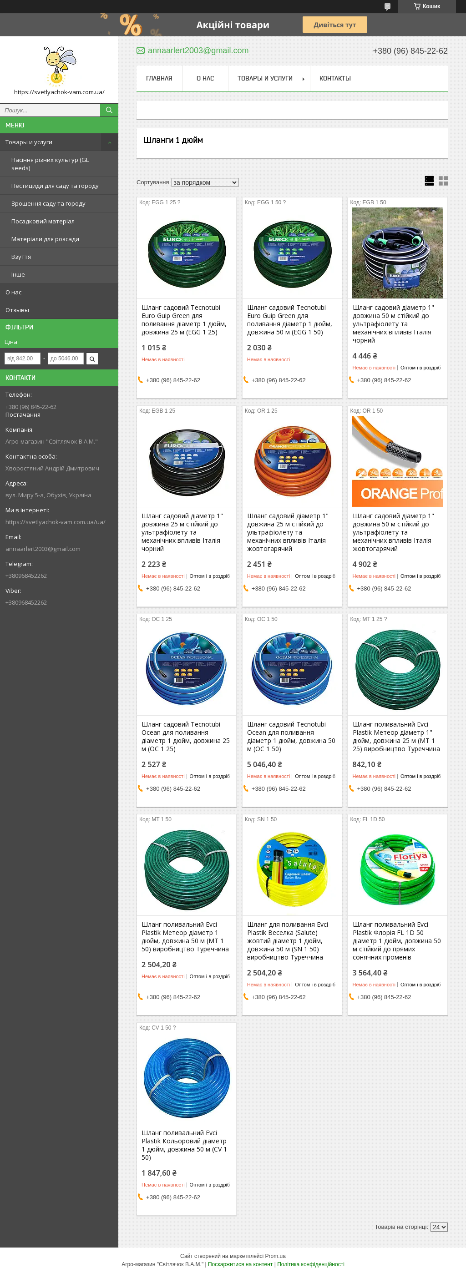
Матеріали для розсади (45, 239)
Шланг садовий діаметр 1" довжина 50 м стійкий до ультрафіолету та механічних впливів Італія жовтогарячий (393, 532)
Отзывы (17, 310)
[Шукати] (109, 110)
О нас (13, 292)
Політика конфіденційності (310, 1264)
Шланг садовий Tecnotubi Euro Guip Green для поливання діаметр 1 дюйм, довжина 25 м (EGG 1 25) (184, 319)
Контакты (335, 78)
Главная (159, 78)
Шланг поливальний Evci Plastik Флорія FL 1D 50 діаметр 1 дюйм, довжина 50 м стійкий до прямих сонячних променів (397, 940)
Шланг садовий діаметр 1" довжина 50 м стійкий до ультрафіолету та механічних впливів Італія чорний (393, 323)
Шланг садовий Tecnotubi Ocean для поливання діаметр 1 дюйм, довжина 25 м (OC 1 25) (186, 736)
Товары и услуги (28, 142)
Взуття (21, 257)
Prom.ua (275, 1256)
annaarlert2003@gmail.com (43, 549)
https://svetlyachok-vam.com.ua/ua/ (55, 522)
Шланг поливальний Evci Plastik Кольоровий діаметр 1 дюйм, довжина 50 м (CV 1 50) (184, 1145)
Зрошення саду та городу (48, 203)
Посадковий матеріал (43, 221)
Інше (18, 274)
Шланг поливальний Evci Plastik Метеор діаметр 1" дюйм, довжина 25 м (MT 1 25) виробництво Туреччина (396, 736)
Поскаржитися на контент (240, 1264)
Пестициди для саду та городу (55, 186)
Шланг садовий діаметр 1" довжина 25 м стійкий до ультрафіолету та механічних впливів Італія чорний (182, 532)
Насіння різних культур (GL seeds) (50, 164)
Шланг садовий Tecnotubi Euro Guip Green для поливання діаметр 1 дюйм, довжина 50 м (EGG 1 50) (289, 319)
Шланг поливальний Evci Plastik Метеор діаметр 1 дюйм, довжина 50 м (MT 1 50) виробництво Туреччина (185, 936)
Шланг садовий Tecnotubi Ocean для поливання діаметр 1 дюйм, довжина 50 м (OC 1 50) (291, 736)
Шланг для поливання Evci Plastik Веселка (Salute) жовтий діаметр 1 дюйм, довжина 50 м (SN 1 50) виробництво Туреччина (287, 940)
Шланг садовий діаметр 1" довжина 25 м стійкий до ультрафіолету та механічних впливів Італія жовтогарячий (288, 532)
